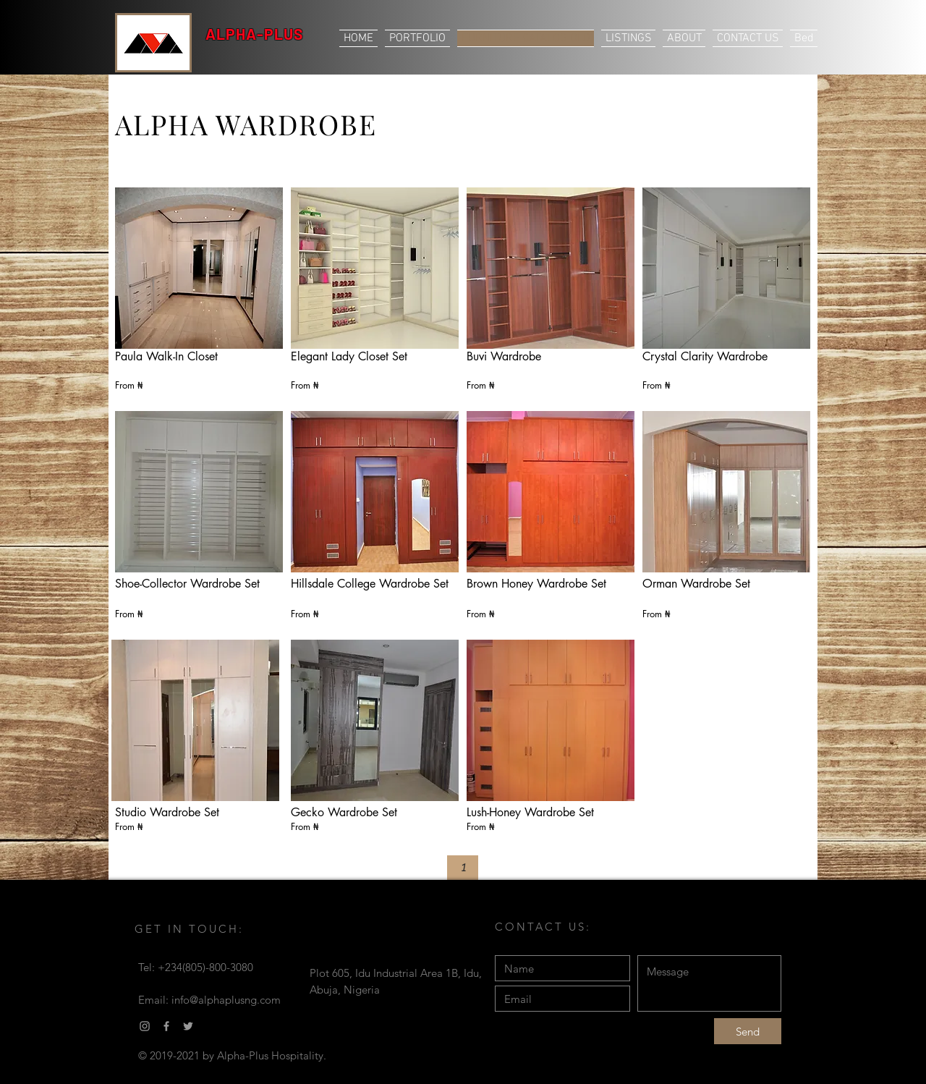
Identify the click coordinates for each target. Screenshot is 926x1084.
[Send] (747, 1031)
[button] (462, 867)
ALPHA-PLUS (254, 34)
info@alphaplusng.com (226, 1000)
